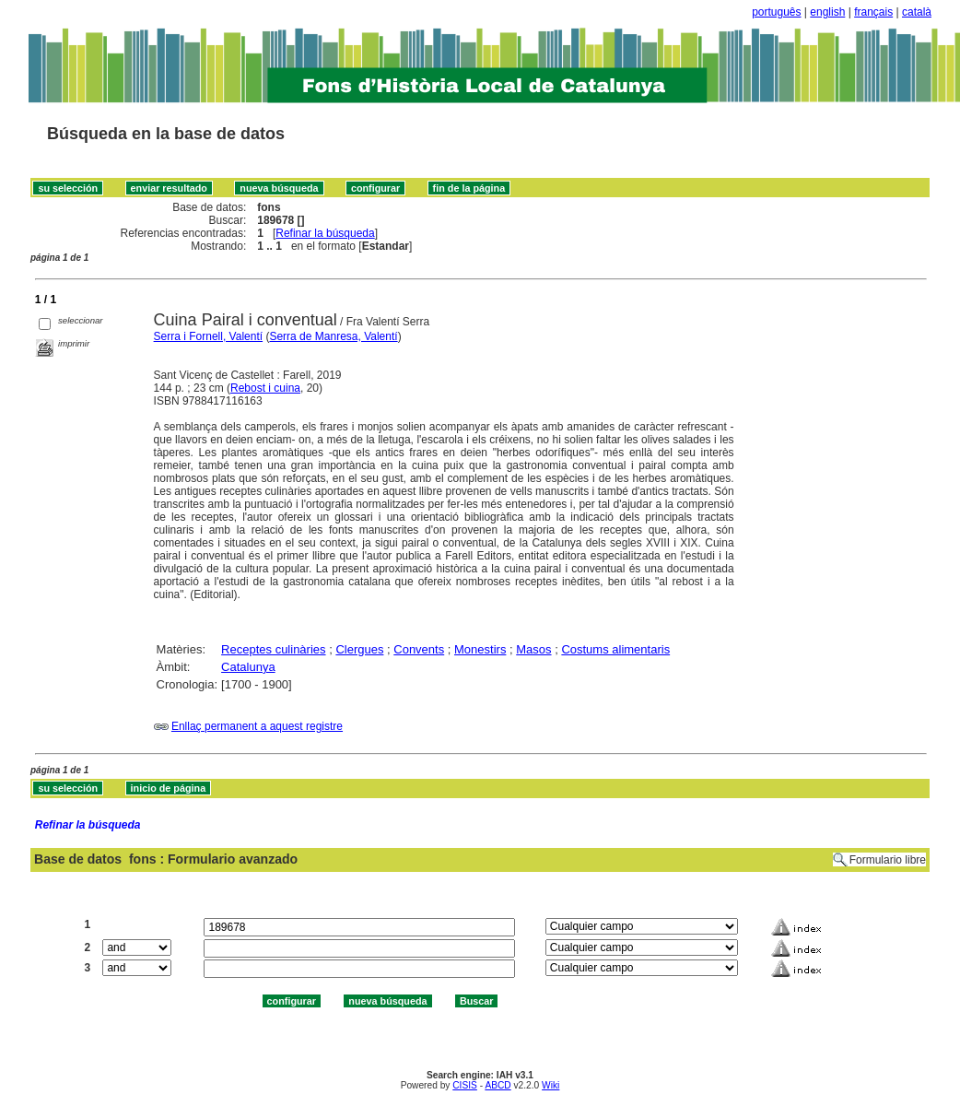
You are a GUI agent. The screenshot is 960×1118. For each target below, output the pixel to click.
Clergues (359, 649)
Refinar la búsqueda (324, 233)
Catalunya (248, 667)
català (916, 12)
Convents (418, 649)
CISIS (464, 1085)
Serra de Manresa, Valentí (333, 336)
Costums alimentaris (615, 649)
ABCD (497, 1085)
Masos (533, 649)
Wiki (550, 1085)
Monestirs (480, 649)
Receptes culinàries (273, 649)
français (873, 12)
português (776, 12)
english (827, 12)
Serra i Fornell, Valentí (208, 336)
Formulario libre (887, 859)
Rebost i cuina (265, 388)
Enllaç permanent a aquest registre (257, 726)
